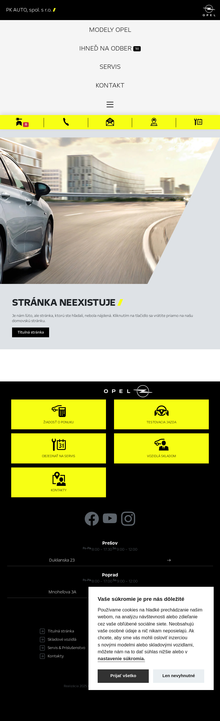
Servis (110, 66)
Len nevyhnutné (179, 675)
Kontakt (110, 85)
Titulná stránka (31, 332)
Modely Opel (110, 29)
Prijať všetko (123, 675)
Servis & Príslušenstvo (66, 647)
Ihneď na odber (110, 48)
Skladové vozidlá (62, 639)
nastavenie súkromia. (121, 658)
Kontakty (56, 656)
